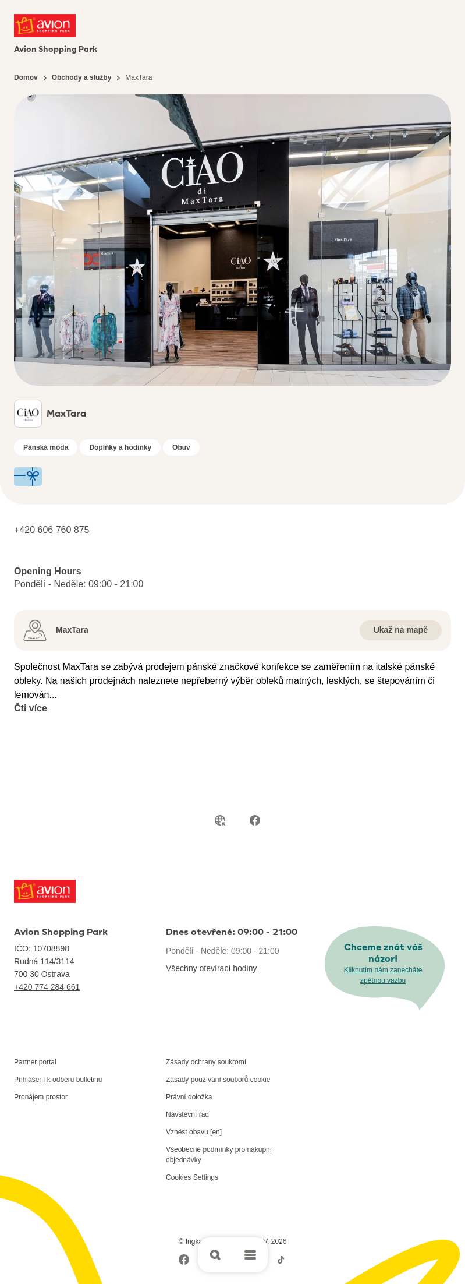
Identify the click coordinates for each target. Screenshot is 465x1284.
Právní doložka (189, 1097)
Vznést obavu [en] (194, 1132)
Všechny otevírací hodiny (211, 968)
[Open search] (215, 1254)
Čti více (30, 708)
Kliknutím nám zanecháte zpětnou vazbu (383, 975)
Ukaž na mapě (401, 629)
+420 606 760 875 (51, 530)
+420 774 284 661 (47, 987)
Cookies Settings (192, 1177)
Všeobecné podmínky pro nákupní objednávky (219, 1154)
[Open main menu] (250, 1254)
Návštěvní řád (187, 1114)
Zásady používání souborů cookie (218, 1079)
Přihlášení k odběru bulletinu (58, 1079)
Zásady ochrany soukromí (206, 1062)
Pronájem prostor (41, 1097)
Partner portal (35, 1062)
